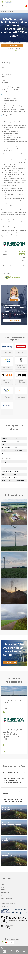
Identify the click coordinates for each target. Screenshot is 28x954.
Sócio (2, 887)
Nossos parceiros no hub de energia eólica (14, 339)
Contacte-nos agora (10, 662)
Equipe (3, 884)
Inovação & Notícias (6, 901)
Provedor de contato (12, 45)
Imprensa (3, 889)
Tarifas (23, 938)
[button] (26, 6)
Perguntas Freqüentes (16, 939)
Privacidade (18, 938)
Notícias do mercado (6, 898)
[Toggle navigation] (25, 2)
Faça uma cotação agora (12, 320)
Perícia (3, 896)
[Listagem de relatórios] (25, 45)
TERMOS (12, 938)
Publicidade (7, 939)
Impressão (6, 938)
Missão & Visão (5, 882)
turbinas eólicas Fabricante (8, 903)
